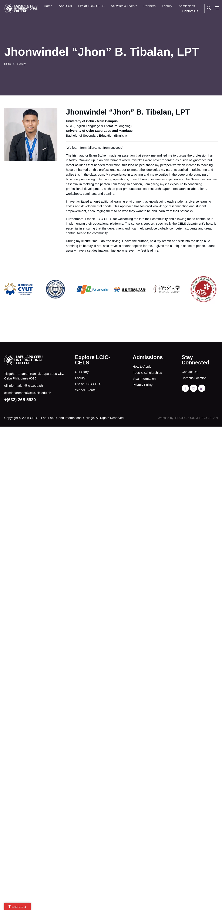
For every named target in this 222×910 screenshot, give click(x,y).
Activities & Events (124, 6)
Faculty (167, 6)
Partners (150, 6)
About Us (65, 6)
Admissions (187, 6)
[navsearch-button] (209, 8)
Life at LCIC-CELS (91, 6)
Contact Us (190, 11)
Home (48, 6)
